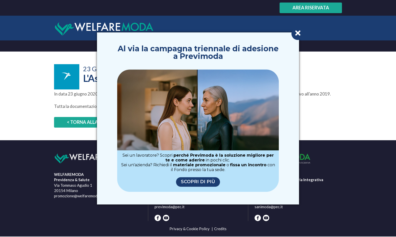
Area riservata (310, 7)
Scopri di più (198, 182)
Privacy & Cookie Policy (189, 228)
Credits (220, 228)
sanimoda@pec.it (269, 206)
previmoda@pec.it (170, 206)
